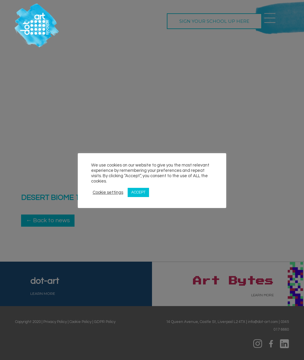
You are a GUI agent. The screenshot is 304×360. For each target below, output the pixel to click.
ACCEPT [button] (138, 192)
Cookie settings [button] (108, 192)
